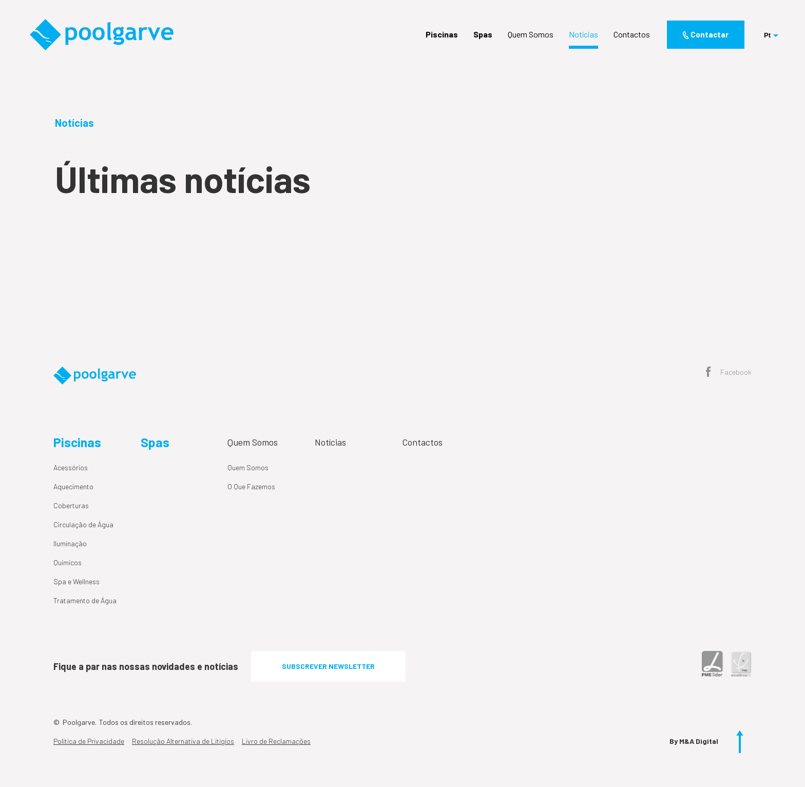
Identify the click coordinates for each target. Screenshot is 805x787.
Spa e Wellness (76, 581)
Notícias (583, 35)
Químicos (67, 562)
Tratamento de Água (85, 600)
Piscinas (442, 35)
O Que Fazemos (251, 486)
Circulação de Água (83, 524)
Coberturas (71, 505)
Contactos (632, 35)
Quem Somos (530, 35)
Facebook (729, 373)
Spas (482, 35)
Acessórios (70, 467)
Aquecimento (73, 486)
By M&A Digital (693, 741)
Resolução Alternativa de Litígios (183, 741)
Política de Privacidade (88, 741)
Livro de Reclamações (276, 741)
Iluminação (70, 543)
